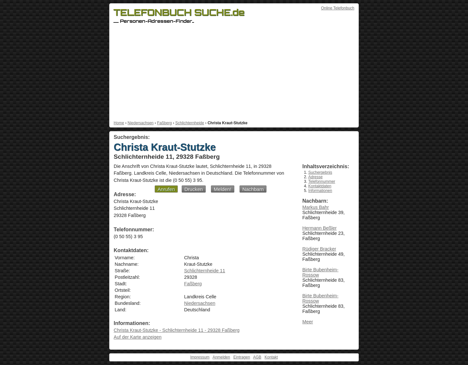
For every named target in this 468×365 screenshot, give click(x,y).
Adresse (315, 177)
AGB (257, 357)
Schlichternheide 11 (204, 270)
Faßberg (164, 123)
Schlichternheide (189, 123)
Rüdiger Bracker (319, 248)
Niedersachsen (140, 123)
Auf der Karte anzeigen (138, 337)
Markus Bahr (315, 207)
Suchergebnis (320, 172)
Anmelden (221, 357)
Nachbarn (253, 189)
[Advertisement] (234, 71)
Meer (307, 321)
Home (119, 123)
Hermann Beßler (319, 228)
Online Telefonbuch (338, 8)
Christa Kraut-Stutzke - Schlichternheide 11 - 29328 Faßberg (177, 330)
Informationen (320, 190)
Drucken (194, 189)
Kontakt (271, 357)
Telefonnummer (321, 181)
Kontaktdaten (320, 186)
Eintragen (241, 357)
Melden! (222, 189)
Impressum (199, 357)
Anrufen (166, 189)
